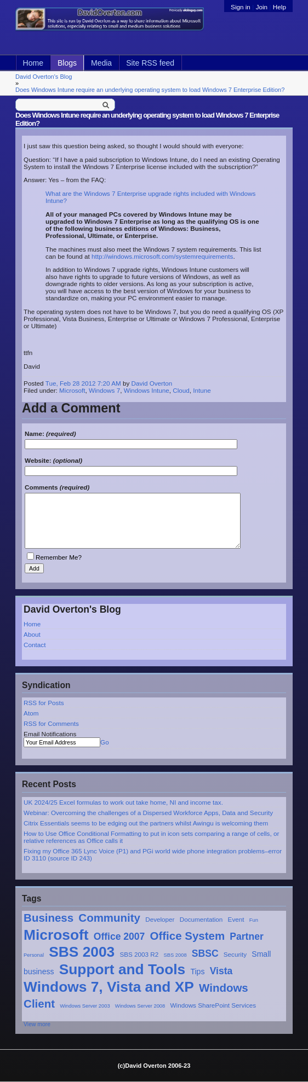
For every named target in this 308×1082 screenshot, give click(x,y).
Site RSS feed (150, 63)
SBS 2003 (82, 952)
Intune (202, 390)
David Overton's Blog (43, 76)
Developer (159, 919)
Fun (253, 920)
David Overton (152, 383)
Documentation (201, 919)
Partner (246, 936)
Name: (34, 433)
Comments (41, 487)
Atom (31, 713)
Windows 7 (104, 390)
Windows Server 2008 (140, 1006)
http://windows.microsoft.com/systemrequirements (162, 256)
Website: (38, 460)
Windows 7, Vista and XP (109, 987)
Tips (197, 971)
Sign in (241, 6)
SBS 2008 (175, 955)
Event (236, 919)
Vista (221, 970)
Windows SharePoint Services (213, 1005)
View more (37, 1024)
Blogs (67, 63)
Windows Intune (146, 390)
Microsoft (56, 935)
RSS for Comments (51, 723)
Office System (187, 935)
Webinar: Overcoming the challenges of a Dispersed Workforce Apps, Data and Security (148, 812)
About (32, 634)
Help (279, 6)
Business (48, 917)
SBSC (205, 953)
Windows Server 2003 (85, 1006)
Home (33, 63)
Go (104, 742)
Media (101, 63)
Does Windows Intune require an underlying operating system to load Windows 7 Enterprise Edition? (149, 89)
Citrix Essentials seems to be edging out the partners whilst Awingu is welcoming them (146, 823)
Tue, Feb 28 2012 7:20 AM (83, 383)
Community (109, 917)
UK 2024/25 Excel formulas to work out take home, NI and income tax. (123, 802)
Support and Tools (122, 969)
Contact (34, 644)
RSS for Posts (44, 702)
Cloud (181, 390)
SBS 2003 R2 (138, 954)
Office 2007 (119, 936)
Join (261, 6)
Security (235, 954)
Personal (34, 955)
